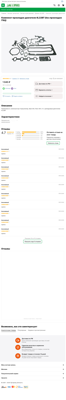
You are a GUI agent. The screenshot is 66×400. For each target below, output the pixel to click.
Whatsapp (7, 88)
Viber (13, 88)
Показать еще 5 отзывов (33, 241)
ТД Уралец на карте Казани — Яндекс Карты (33, 318)
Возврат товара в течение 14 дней (34, 354)
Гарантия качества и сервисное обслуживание (33, 346)
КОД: (50, 78)
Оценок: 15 (15, 78)
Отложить (7, 96)
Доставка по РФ (27, 338)
